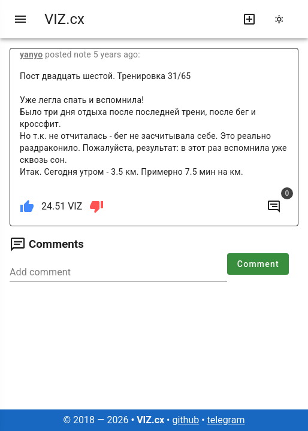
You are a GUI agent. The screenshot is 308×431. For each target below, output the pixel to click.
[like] (27, 206)
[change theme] (283, 19)
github (185, 420)
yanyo (31, 54)
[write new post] (249, 19)
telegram (226, 420)
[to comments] (273, 206)
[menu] (20, 19)
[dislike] (96, 206)
